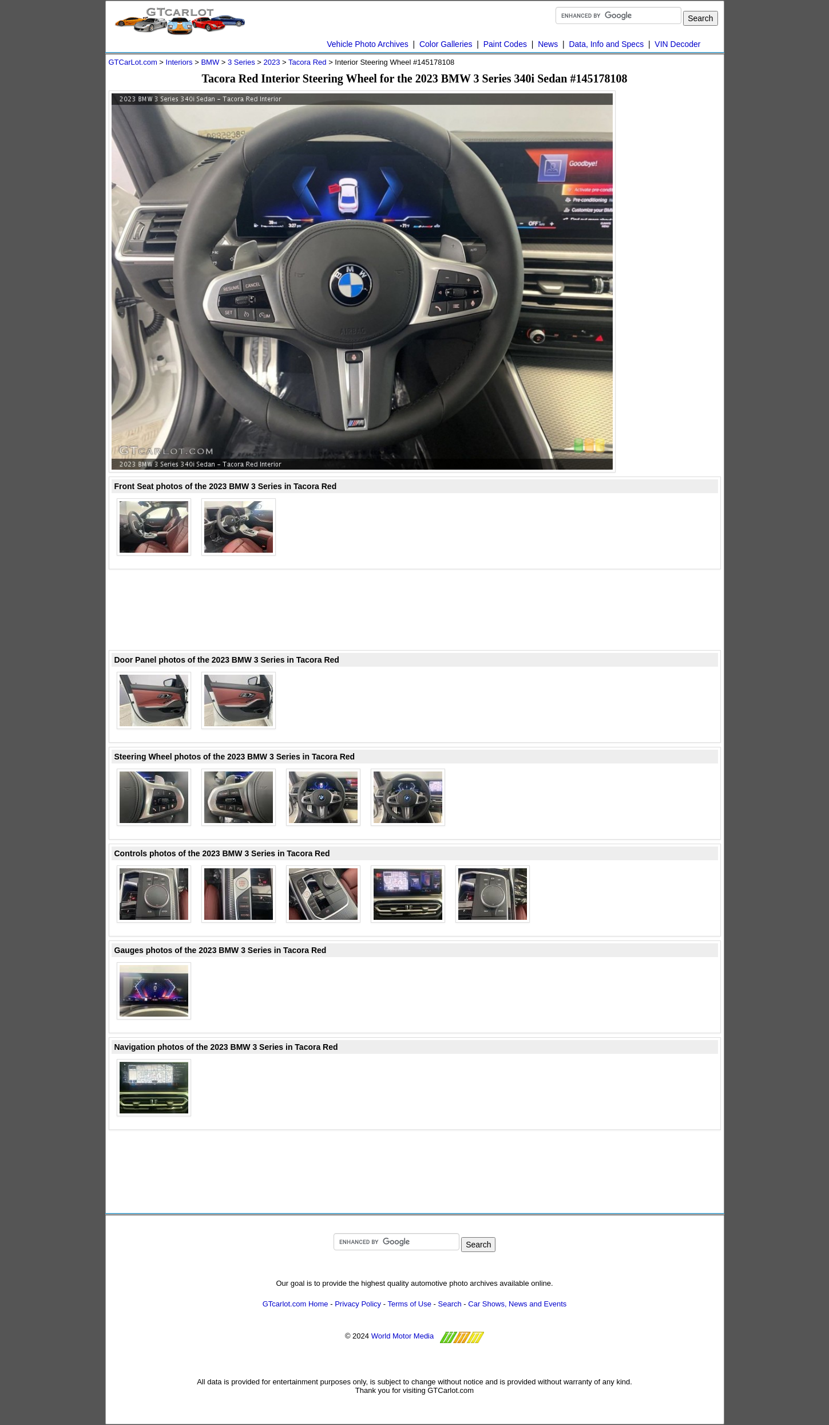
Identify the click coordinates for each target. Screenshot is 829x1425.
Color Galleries (446, 44)
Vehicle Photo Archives (367, 44)
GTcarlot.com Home (295, 1304)
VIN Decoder (677, 44)
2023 (272, 62)
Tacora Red (307, 62)
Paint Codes (505, 44)
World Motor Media (402, 1336)
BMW (210, 62)
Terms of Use (409, 1304)
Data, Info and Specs (606, 44)
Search (450, 1304)
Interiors (179, 62)
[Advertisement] (675, 262)
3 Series (241, 62)
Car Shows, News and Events (517, 1304)
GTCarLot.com (133, 62)
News (548, 44)
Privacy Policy (358, 1304)
